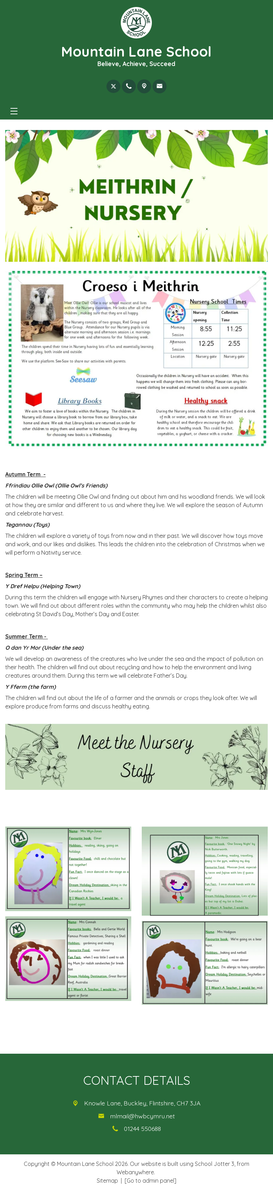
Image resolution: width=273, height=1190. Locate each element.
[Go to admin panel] (150, 1180)
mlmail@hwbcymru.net (142, 1116)
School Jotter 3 (214, 1163)
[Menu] (14, 111)
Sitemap (107, 1180)
